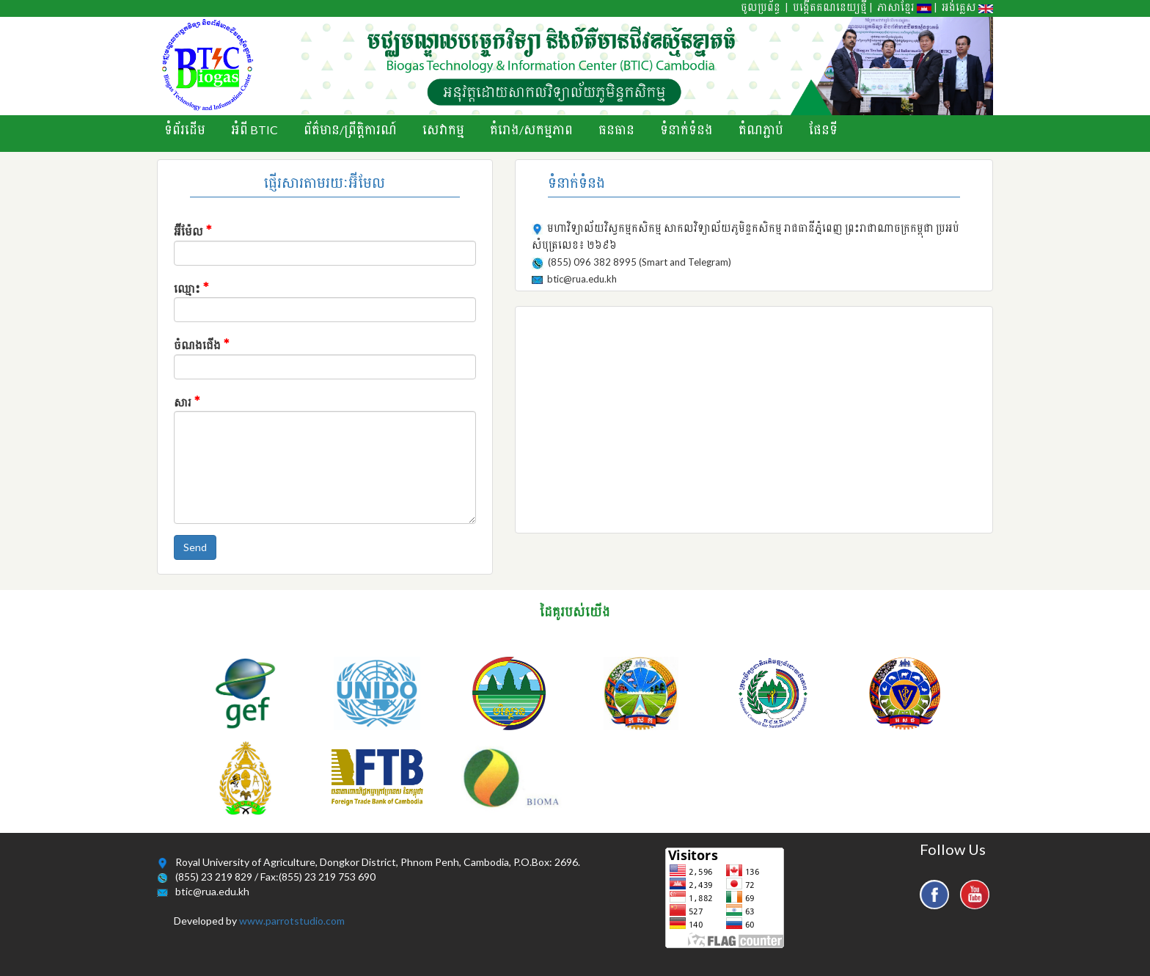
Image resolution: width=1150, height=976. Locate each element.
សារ (187, 400)
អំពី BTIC (254, 129)
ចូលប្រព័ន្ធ (760, 7)
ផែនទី (823, 129)
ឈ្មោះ (191, 287)
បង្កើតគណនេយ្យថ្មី (830, 7)
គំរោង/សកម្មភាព (531, 129)
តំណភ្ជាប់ (761, 129)
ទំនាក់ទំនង (686, 129)
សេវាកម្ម (443, 129)
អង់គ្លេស (967, 7)
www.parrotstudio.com (292, 920)
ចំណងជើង (202, 343)
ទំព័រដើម (184, 129)
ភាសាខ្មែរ (904, 7)
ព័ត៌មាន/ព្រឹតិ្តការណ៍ (350, 129)
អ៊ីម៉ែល (193, 229)
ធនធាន (616, 129)
